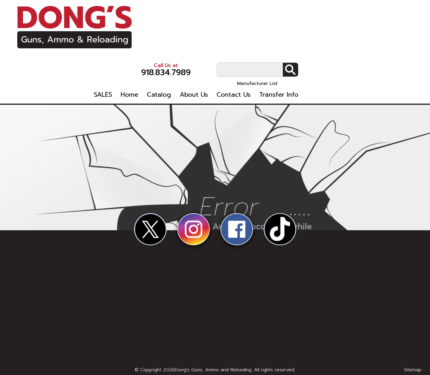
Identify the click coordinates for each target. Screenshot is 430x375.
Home (244, 46)
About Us (308, 46)
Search (405, 20)
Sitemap (412, 370)
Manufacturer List (372, 34)
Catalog (273, 46)
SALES (217, 46)
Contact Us (348, 46)
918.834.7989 (280, 20)
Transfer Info (393, 46)
